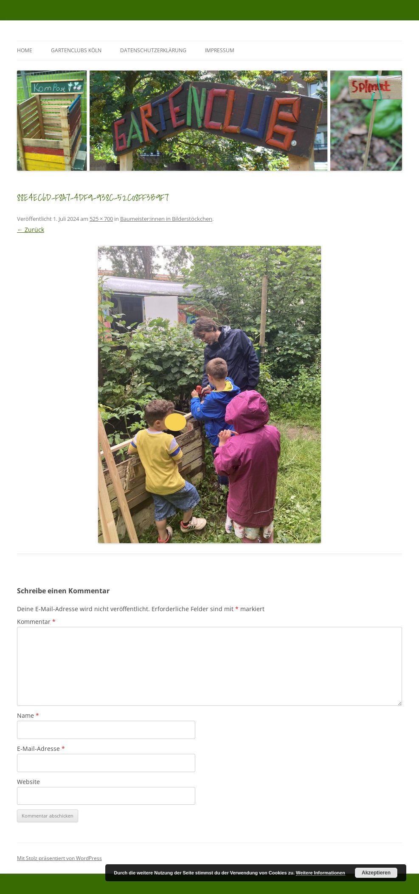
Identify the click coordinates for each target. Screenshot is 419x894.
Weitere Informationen (320, 872)
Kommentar (36, 622)
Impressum (219, 50)
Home (24, 50)
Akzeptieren (376, 873)
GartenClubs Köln (76, 50)
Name (28, 715)
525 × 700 (101, 219)
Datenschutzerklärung (153, 50)
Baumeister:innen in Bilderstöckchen (166, 219)
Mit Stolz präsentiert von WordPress (59, 858)
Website (28, 782)
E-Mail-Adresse (41, 749)
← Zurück (30, 230)
